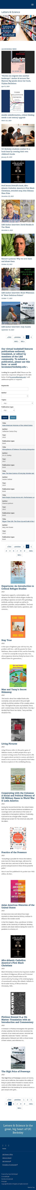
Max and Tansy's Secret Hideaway (13, 690)
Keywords (5, 385)
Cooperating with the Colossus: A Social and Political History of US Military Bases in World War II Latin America (18, 796)
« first (9, 337)
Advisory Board (6, 1158)
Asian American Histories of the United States (17, 425)
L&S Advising (6, 1161)
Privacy (3, 1181)
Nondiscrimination (7, 1179)
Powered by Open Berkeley (9, 1174)
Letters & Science (10, 12)
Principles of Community (10, 1165)
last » (23, 341)
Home (4, 1148)
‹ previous (18, 337)
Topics (3, 400)
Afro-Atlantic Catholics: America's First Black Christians (13, 963)
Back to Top (31, 1187)
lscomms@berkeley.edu (14, 366)
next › (16, 341)
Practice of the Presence (14, 852)
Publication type (7, 407)
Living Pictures (9, 743)
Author (4, 393)
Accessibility (5, 1176)
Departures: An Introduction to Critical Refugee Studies (17, 587)
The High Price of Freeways (15, 1071)
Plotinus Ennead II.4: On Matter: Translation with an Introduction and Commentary (17, 1019)
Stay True (6, 640)
